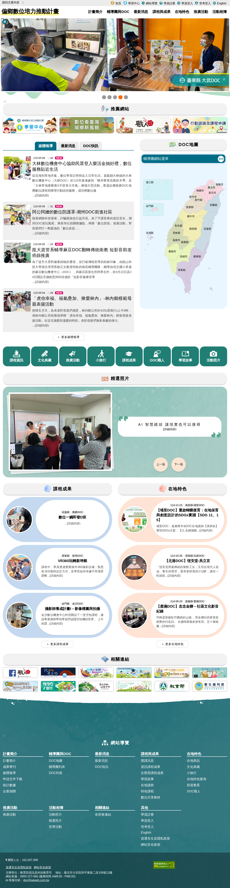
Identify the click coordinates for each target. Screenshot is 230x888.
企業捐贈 (9, 791)
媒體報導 (45, 145)
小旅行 (192, 773)
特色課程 (147, 791)
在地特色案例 (196, 779)
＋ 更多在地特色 (172, 644)
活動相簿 (219, 12)
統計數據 (9, 785)
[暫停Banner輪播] (4, 21)
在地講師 (147, 785)
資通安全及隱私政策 (155, 838)
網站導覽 (151, 3)
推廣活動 (201, 12)
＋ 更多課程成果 (57, 644)
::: (23, 2)
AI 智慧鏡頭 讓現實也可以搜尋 (169, 426)
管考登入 (204, 3)
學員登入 (187, 3)
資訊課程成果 (150, 767)
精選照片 (55, 820)
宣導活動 (55, 827)
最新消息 (141, 12)
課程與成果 (162, 12)
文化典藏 (193, 767)
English (221, 3)
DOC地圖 (55, 760)
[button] (104, 97)
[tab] (45, 146)
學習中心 (133, 3)
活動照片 (55, 814)
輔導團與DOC (118, 12)
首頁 (118, 3)
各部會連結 (103, 814)
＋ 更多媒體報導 (68, 337)
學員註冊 (169, 3)
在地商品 (193, 760)
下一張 (178, 464)
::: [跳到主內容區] (5, 101)
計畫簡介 (95, 12)
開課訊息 (147, 760)
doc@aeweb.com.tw (36, 880)
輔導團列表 (57, 767)
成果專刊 (9, 767)
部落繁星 (193, 785)
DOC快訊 (90, 145)
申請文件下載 (12, 779)
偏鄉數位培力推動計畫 (30, 11)
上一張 (160, 464)
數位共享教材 (150, 797)
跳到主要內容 (10, 2)
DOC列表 (55, 773)
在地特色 (182, 12)
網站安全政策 (150, 844)
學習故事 (147, 779)
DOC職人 (193, 791)
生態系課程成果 (152, 773)
